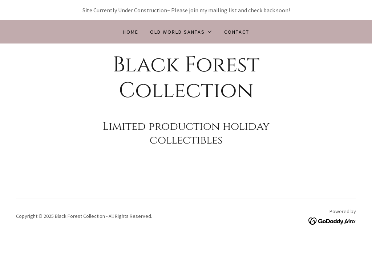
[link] (186, 95)
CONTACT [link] (236, 32)
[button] (181, 32)
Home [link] (130, 32)
